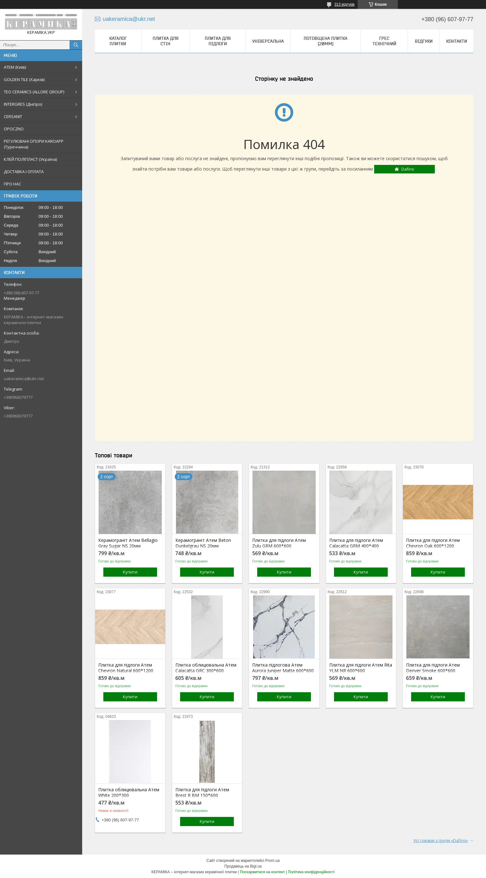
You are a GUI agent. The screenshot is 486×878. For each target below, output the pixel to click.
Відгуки (424, 41)
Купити (130, 572)
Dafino (407, 169)
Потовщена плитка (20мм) (325, 41)
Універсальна (268, 41)
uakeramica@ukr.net (24, 378)
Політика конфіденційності (311, 872)
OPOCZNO (14, 129)
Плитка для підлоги (218, 41)
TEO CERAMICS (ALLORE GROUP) (34, 92)
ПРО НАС (12, 184)
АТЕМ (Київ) (15, 67)
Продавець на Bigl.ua (243, 866)
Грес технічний (384, 41)
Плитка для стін (166, 41)
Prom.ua (272, 860)
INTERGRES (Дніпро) (23, 104)
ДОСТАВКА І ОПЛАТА (24, 171)
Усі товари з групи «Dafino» (440, 840)
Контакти (456, 41)
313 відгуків (344, 4)
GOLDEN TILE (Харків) (24, 79)
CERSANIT (13, 116)
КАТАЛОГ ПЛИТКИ (118, 41)
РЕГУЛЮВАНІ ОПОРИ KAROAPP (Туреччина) (34, 144)
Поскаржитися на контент (262, 872)
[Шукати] (76, 45)
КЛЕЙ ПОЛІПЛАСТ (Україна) (30, 159)
